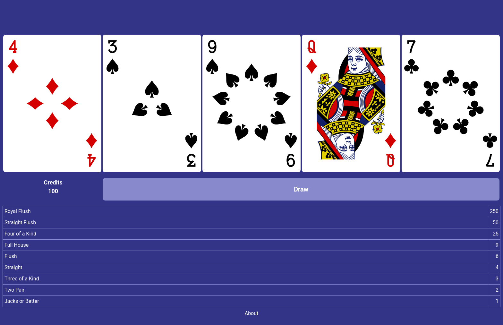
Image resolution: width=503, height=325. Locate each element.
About (252, 313)
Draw (301, 189)
